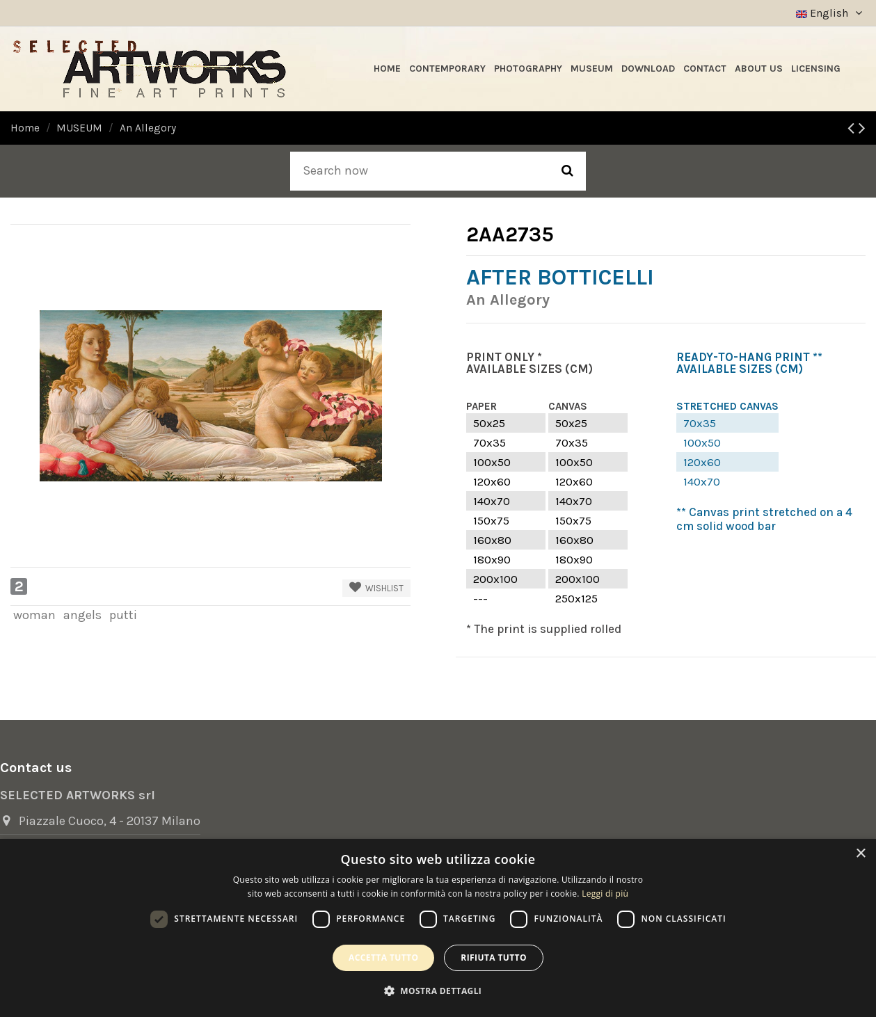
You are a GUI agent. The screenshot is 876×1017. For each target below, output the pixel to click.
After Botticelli (560, 277)
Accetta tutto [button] (383, 957)
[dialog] (438, 928)
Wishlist (376, 587)
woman (34, 615)
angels (82, 615)
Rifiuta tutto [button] (494, 957)
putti (123, 615)
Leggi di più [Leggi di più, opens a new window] (605, 893)
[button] (438, 991)
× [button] (860, 854)
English (831, 12)
